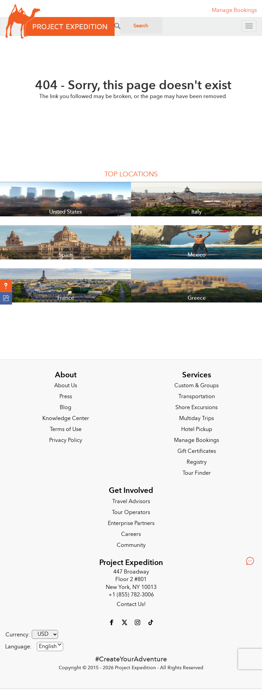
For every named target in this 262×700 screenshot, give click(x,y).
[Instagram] (138, 622)
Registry (197, 462)
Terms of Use (66, 429)
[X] (125, 622)
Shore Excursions (196, 407)
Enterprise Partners (131, 523)
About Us (65, 385)
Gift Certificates (196, 451)
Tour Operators (131, 512)
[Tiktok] (150, 622)
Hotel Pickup (196, 429)
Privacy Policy (65, 440)
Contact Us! (131, 604)
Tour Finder (197, 473)
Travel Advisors (131, 501)
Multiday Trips (196, 418)
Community (131, 545)
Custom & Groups (196, 385)
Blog (65, 407)
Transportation (196, 396)
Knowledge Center (65, 418)
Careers (131, 534)
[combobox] (50, 646)
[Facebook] (112, 622)
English (48, 646)
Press (65, 396)
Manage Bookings (196, 440)
